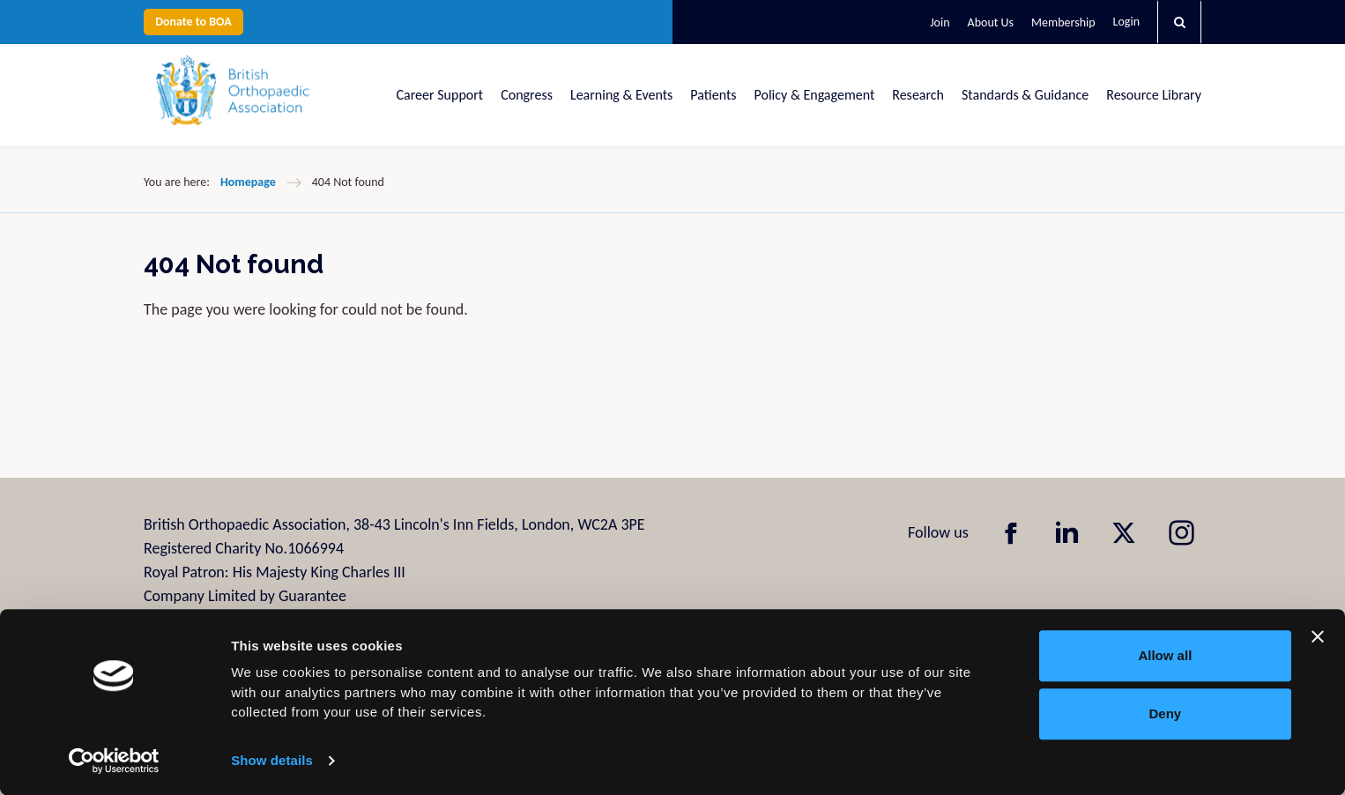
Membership (1063, 22)
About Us (991, 22)
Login (1126, 21)
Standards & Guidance (1025, 94)
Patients (713, 94)
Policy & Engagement (814, 94)
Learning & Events (621, 94)
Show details (272, 760)
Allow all (1165, 655)
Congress (527, 94)
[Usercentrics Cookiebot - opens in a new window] (114, 760)
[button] (1179, 22)
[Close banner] (1318, 636)
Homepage (248, 182)
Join (939, 22)
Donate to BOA (193, 21)
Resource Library (1153, 94)
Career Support (440, 94)
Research (918, 94)
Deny (1165, 713)
